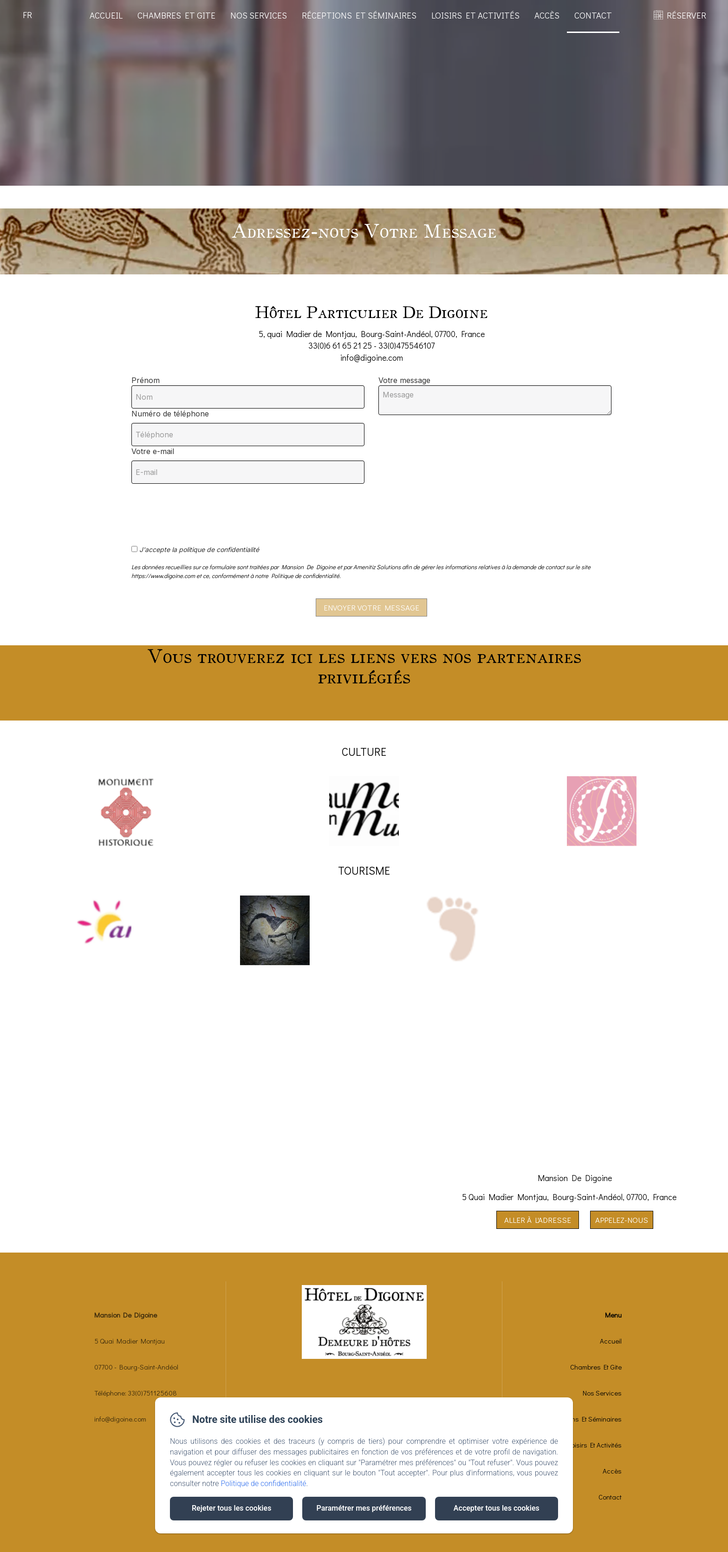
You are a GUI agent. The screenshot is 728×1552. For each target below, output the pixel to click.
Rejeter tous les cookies (231, 1508)
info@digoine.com (120, 1418)
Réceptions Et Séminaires (359, 15)
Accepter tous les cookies (497, 1508)
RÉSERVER (686, 15)
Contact (593, 15)
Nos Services (258, 15)
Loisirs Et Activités (475, 15)
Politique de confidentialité (263, 1483)
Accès (546, 15)
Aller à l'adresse (537, 1219)
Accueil (106, 15)
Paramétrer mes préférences (363, 1508)
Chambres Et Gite (176, 15)
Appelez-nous (621, 1219)
